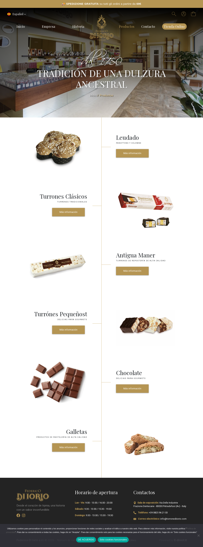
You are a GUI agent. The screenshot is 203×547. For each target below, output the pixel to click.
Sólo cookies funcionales (113, 539)
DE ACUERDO (86, 539)
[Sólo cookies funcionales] (198, 535)
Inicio (20, 26)
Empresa (48, 26)
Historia (78, 26)
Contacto (148, 26)
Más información (132, 153)
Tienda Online (174, 26)
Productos (126, 26)
